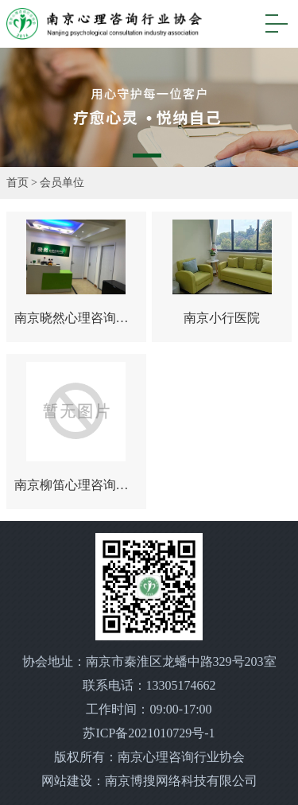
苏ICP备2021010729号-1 (149, 733)
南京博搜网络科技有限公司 (181, 781)
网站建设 (66, 781)
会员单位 (62, 183)
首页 (17, 183)
